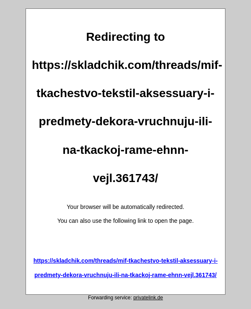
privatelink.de (148, 298)
